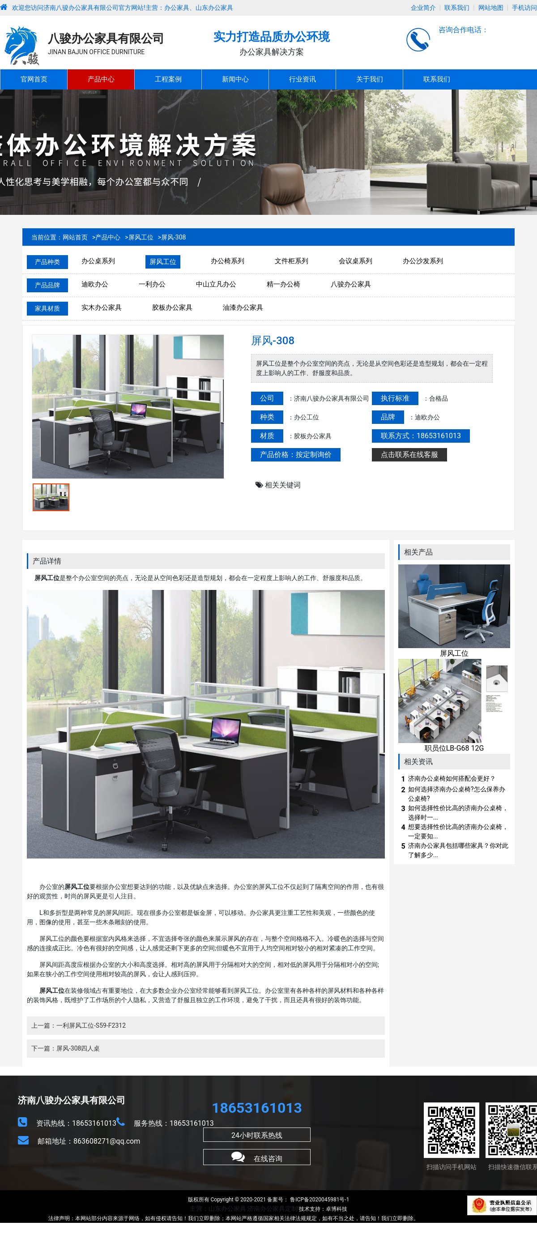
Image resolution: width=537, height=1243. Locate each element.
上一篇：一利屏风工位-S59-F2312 (78, 1025)
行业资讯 (302, 79)
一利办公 (152, 284)
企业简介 (423, 7)
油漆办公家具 (243, 307)
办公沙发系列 (423, 261)
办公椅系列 (227, 261)
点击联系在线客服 (409, 454)
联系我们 (456, 7)
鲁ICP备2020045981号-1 (319, 1199)
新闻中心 (235, 79)
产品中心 (101, 79)
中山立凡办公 (216, 284)
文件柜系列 (291, 261)
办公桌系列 (98, 261)
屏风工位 (140, 237)
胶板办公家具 (172, 307)
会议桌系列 (355, 261)
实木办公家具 (101, 307)
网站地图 (490, 7)
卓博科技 (336, 1209)
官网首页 (34, 79)
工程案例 (168, 79)
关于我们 (369, 79)
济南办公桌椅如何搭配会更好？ (452, 778)
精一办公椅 (283, 284)
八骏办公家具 (351, 284)
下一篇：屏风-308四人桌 (65, 1048)
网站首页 (75, 237)
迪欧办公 (94, 284)
